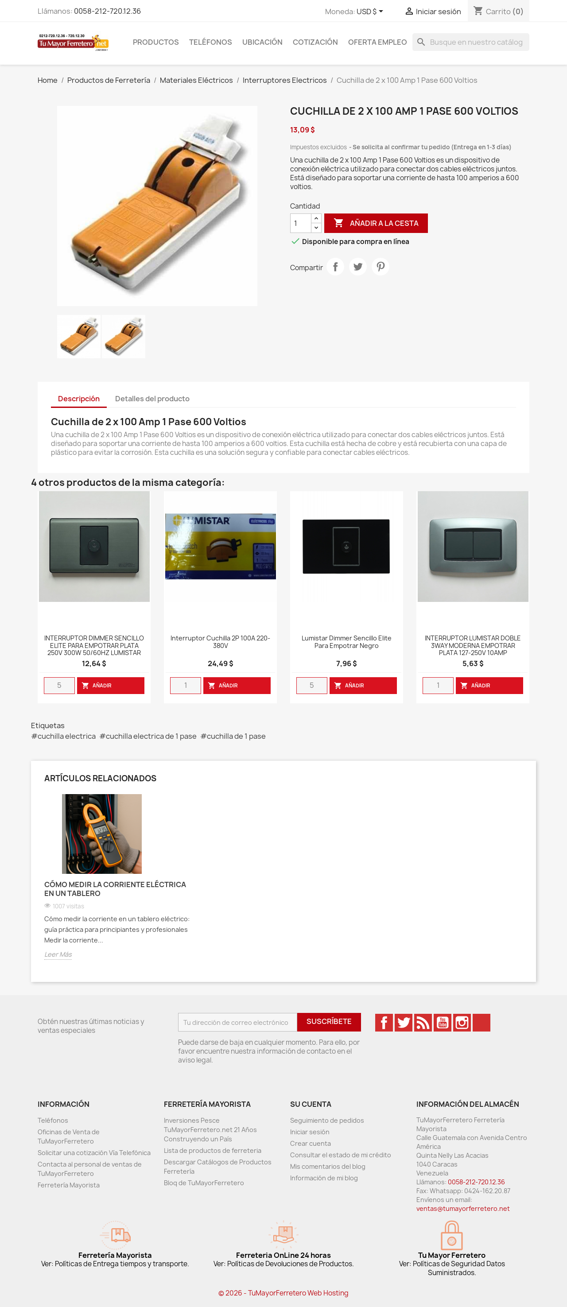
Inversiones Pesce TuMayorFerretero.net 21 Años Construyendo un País (210, 1129)
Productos (156, 42)
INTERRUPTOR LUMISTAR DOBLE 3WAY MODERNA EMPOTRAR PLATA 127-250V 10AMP (473, 646)
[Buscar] (470, 42)
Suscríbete (329, 1021)
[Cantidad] (300, 223)
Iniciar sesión (310, 1132)
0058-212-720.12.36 (107, 11)
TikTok (481, 1023)
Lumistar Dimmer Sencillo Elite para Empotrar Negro (347, 642)
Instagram (462, 1023)
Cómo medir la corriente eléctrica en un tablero (115, 889)
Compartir (335, 266)
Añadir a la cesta (376, 223)
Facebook (384, 1023)
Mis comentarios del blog (327, 1166)
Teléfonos (210, 42)
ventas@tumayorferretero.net (463, 1208)
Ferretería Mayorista (69, 1185)
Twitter (403, 1023)
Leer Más (58, 954)
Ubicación (262, 42)
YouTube (442, 1023)
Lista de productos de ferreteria (212, 1150)
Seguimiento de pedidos (327, 1120)
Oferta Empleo (377, 42)
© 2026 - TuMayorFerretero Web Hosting (283, 1293)
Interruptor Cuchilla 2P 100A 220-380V (220, 642)
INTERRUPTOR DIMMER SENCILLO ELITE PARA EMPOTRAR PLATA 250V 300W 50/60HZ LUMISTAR (94, 646)
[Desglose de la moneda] (371, 12)
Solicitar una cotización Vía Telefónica (94, 1152)
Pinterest (380, 266)
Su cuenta (310, 1104)
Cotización (315, 42)
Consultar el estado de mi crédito (340, 1155)
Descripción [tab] (79, 398)
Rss (423, 1023)
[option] (120, 883)
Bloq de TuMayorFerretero (204, 1183)
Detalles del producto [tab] (152, 398)
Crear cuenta (310, 1143)
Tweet (358, 266)
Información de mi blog (324, 1178)
